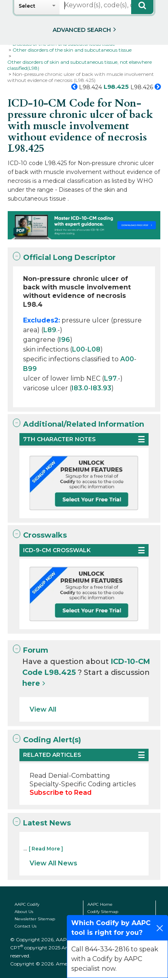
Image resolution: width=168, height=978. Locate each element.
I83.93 (101, 388)
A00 (127, 359)
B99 (30, 369)
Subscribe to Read (60, 792)
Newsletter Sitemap (35, 918)
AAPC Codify (27, 904)
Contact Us (25, 926)
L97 (110, 378)
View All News (53, 863)
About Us (24, 911)
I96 (64, 339)
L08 (93, 349)
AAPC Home (100, 904)
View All (43, 709)
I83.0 (80, 388)
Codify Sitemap (102, 911)
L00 (78, 349)
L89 (49, 330)
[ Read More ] (46, 849)
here (31, 683)
